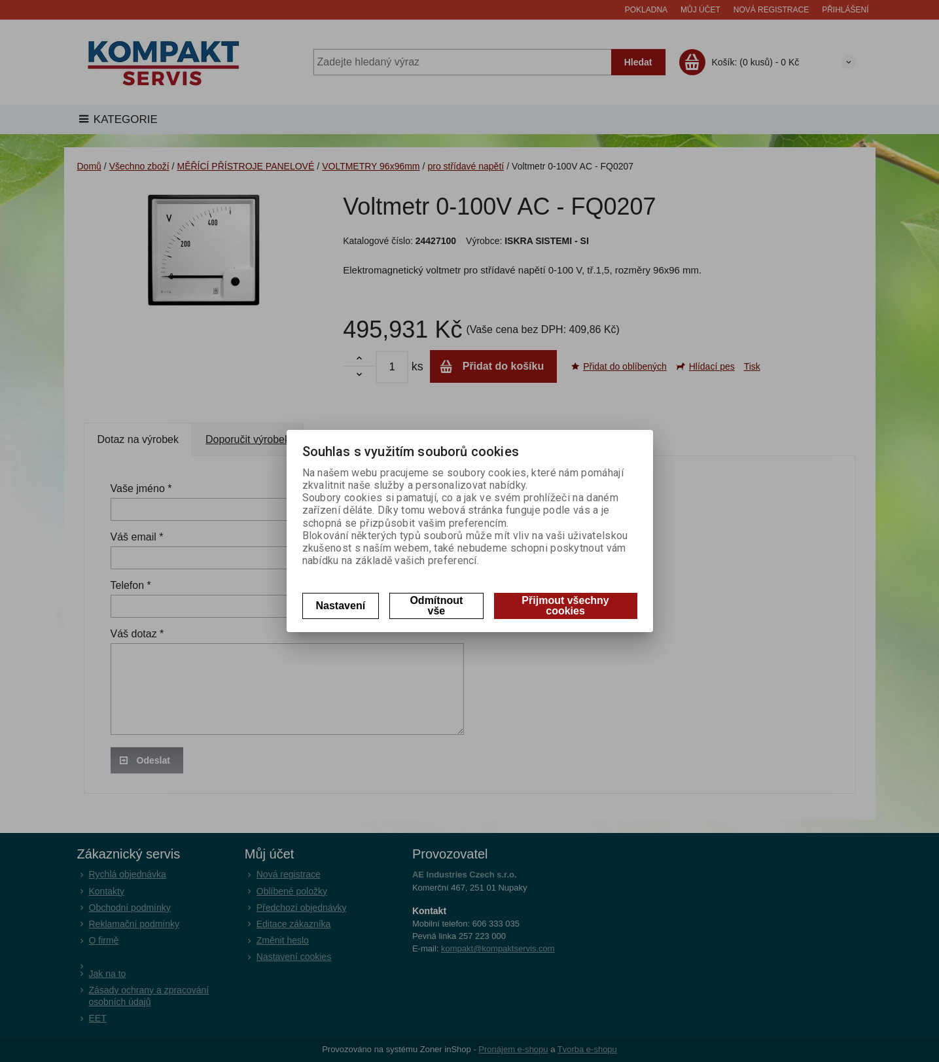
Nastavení (341, 605)
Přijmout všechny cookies (565, 605)
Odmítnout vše (436, 605)
